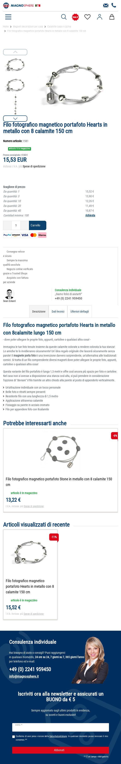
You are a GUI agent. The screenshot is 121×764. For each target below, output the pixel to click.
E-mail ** (19, 725)
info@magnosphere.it (24, 676)
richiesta (90, 215)
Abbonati (80, 750)
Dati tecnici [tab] (58, 311)
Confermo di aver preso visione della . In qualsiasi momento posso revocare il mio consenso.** (62, 738)
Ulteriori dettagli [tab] (80, 311)
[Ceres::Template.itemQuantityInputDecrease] (7, 225)
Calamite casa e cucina (59, 26)
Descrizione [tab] (39, 311)
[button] (15, 118)
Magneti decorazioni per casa (28, 26)
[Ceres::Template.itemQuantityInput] (16, 225)
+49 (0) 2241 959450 (68, 298)
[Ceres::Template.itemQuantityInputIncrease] (25, 225)
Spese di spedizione (34, 166)
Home (6, 26)
